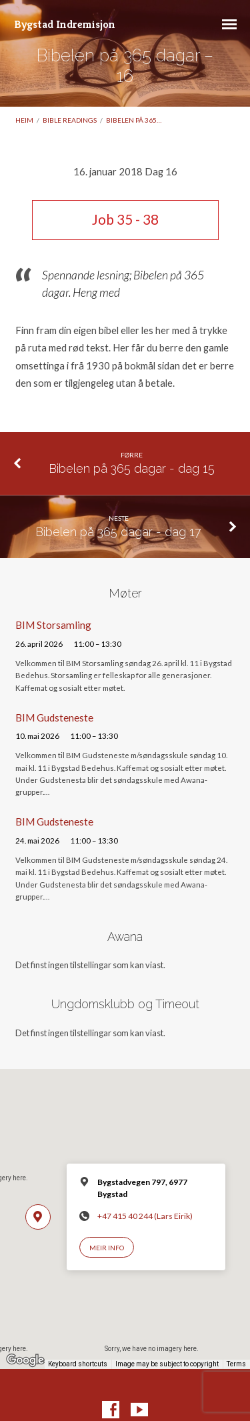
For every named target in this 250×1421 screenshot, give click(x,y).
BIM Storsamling (53, 625)
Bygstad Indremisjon (64, 24)
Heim (24, 120)
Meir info (106, 1248)
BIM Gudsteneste (54, 718)
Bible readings (70, 120)
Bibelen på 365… (133, 120)
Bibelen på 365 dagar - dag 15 (132, 468)
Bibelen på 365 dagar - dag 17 (118, 532)
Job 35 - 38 (125, 219)
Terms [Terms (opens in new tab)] (236, 1364)
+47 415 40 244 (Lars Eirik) (145, 1216)
